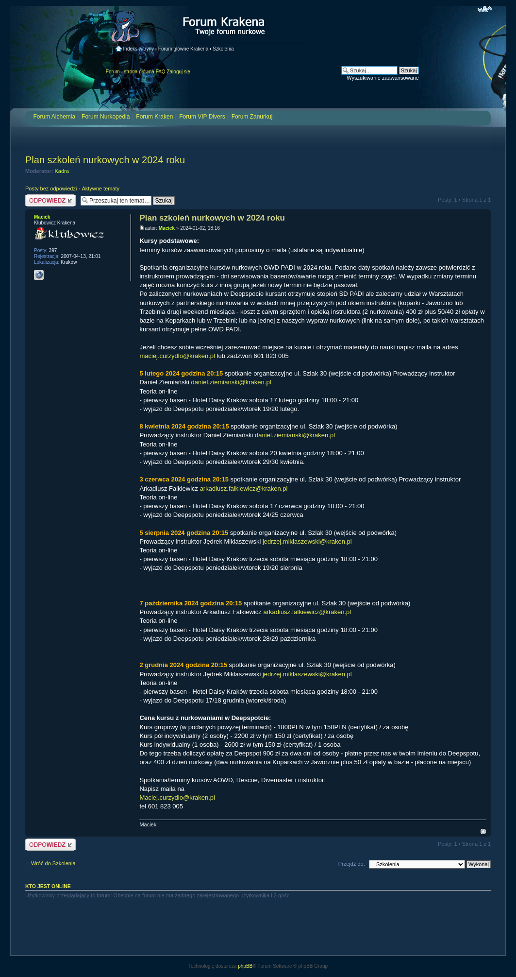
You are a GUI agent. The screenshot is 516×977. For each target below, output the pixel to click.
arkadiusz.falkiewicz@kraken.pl (244, 488)
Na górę (483, 831)
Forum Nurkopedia (106, 116)
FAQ (161, 71)
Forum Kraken (154, 116)
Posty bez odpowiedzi (51, 188)
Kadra (62, 171)
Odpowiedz (50, 200)
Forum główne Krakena (183, 48)
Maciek (167, 228)
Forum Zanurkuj (252, 116)
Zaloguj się (178, 71)
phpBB (245, 966)
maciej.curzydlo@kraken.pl (177, 356)
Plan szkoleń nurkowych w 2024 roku (105, 159)
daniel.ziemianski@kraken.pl (231, 382)
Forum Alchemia (54, 116)
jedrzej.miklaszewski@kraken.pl (307, 541)
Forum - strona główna (130, 71)
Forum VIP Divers (202, 116)
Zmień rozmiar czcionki (485, 9)
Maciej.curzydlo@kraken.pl (177, 797)
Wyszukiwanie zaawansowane (382, 78)
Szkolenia (223, 48)
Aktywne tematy (100, 188)
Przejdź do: (351, 864)
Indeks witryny (138, 48)
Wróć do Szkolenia (53, 863)
